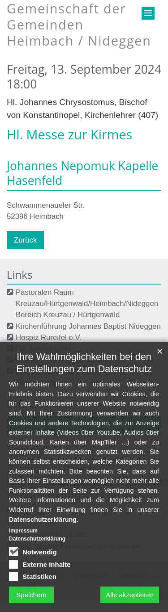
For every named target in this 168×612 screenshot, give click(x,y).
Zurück (25, 240)
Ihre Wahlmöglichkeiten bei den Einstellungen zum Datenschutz (83, 399)
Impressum (23, 567)
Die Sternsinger (42, 348)
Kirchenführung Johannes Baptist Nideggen (88, 326)
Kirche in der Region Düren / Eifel (71, 360)
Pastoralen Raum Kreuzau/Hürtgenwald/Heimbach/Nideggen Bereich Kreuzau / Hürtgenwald (87, 303)
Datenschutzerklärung (43, 555)
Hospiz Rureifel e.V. (49, 337)
